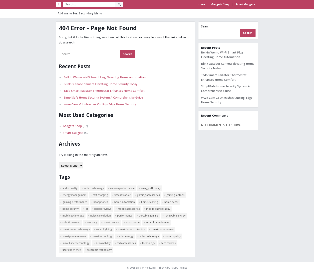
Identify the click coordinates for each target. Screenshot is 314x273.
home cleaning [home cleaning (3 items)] (149, 201)
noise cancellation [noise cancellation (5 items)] (100, 215)
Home (201, 4)
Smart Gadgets (245, 4)
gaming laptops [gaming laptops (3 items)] (175, 194)
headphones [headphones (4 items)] (101, 201)
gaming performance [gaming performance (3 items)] (74, 201)
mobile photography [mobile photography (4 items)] (158, 208)
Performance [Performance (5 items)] (124, 215)
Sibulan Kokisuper (146, 267)
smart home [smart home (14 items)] (133, 222)
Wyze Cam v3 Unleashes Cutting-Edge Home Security (100, 104)
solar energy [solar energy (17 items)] (126, 236)
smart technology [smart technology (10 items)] (102, 236)
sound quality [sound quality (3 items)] (173, 236)
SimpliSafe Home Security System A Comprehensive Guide (103, 97)
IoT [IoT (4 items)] (86, 208)
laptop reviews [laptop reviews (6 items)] (102, 208)
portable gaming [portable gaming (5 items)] (148, 215)
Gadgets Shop (220, 4)
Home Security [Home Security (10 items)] (70, 208)
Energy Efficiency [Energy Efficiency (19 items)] (151, 188)
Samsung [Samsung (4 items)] (92, 222)
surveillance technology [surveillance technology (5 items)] (75, 243)
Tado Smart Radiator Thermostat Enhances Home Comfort (104, 91)
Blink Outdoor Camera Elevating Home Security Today (100, 84)
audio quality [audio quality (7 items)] (69, 188)
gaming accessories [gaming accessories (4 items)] (148, 194)
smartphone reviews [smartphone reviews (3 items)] (74, 236)
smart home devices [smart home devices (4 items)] (157, 222)
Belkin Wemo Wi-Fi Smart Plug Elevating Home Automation (105, 77)
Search (205, 26)
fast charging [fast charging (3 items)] (100, 194)
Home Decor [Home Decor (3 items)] (171, 201)
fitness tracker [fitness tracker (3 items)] (122, 194)
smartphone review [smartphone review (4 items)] (162, 229)
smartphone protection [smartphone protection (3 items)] (131, 229)
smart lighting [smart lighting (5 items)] (104, 229)
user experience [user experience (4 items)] (71, 249)
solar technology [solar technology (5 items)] (149, 236)
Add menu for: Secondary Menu (80, 13)
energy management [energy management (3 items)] (74, 194)
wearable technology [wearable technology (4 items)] (99, 249)
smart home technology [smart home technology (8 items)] (76, 229)
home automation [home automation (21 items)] (124, 201)
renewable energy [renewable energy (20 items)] (175, 215)
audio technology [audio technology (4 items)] (94, 188)
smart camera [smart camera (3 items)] (111, 222)
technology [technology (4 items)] (148, 243)
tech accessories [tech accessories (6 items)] (126, 243)
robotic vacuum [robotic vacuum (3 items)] (71, 222)
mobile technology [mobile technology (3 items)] (73, 215)
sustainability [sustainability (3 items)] (103, 243)
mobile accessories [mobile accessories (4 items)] (129, 208)
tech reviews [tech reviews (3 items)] (168, 243)
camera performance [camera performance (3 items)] (122, 188)
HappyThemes (179, 267)
